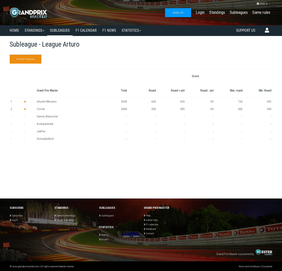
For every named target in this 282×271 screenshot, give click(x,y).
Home (14, 30)
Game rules (261, 12)
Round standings (65, 220)
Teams (104, 235)
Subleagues (239, 12)
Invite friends (25, 59)
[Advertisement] (141, 170)
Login (200, 12)
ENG (262, 3)
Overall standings (65, 215)
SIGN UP (178, 12)
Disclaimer (267, 266)
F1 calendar (86, 30)
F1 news (109, 30)
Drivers (105, 239)
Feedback (151, 229)
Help (148, 215)
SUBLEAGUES (60, 30)
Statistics (131, 30)
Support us (245, 30)
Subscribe (17, 215)
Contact (150, 233)
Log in (15, 220)
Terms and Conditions (249, 266)
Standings (217, 12)
